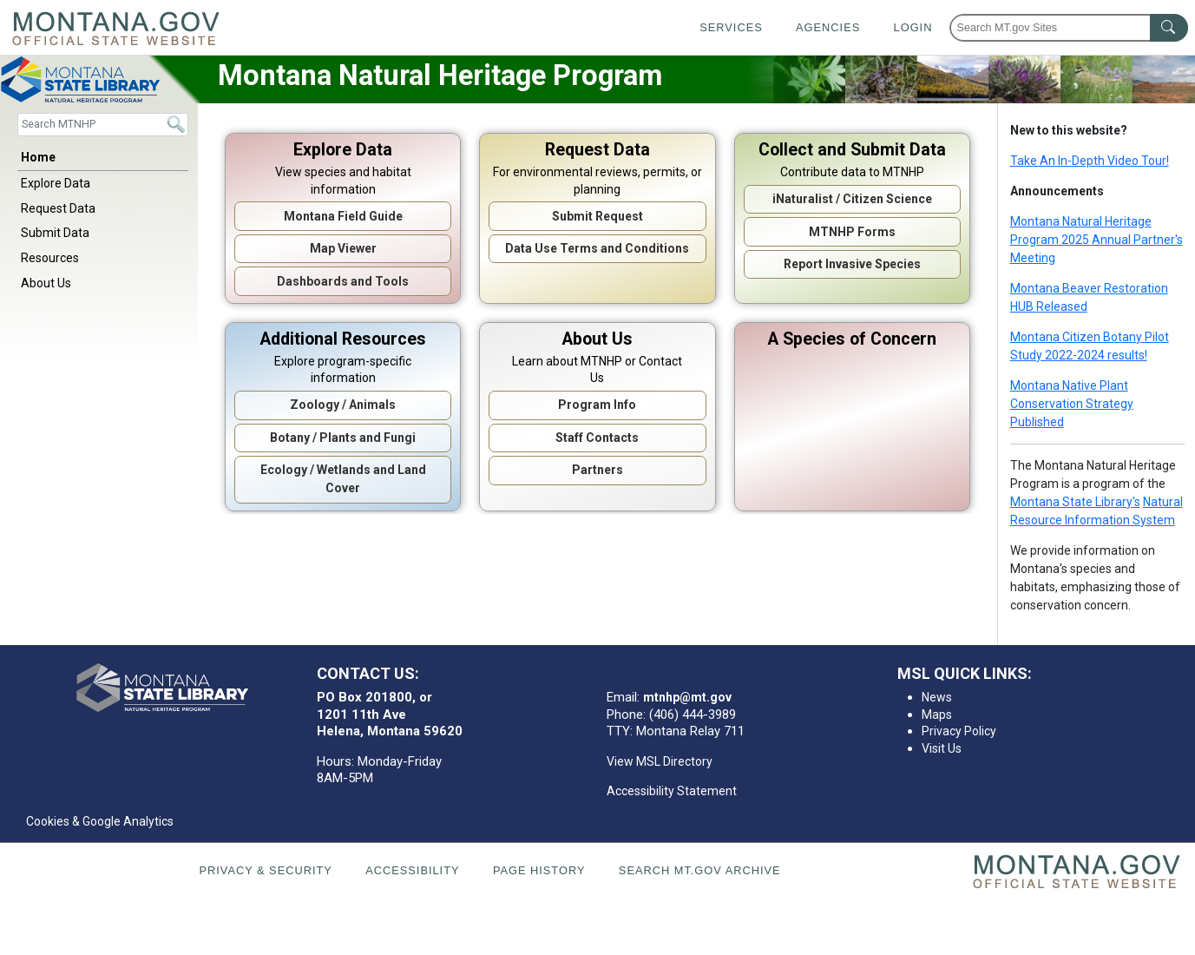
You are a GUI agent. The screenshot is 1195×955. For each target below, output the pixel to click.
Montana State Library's (1075, 502)
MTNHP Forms (852, 232)
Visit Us (942, 748)
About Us (46, 283)
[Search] (102, 124)
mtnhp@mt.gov (687, 697)
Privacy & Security (265, 870)
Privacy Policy (959, 731)
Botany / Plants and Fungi (343, 438)
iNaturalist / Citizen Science (852, 199)
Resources (50, 258)
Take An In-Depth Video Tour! (1089, 161)
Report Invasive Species (852, 264)
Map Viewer (343, 248)
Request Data (58, 208)
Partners (597, 470)
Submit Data (55, 233)
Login (913, 27)
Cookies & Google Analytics (100, 821)
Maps (937, 714)
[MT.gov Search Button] (1169, 28)
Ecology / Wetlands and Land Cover (343, 479)
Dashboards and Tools (343, 281)
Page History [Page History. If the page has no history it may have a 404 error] (539, 870)
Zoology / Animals (343, 405)
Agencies (828, 27)
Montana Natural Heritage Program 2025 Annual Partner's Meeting (1096, 239)
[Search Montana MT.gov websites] (1068, 28)
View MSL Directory (659, 761)
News (937, 697)
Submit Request (597, 216)
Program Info (597, 405)
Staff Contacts (597, 438)
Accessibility (412, 870)
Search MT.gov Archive (700, 870)
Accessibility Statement (672, 791)
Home (38, 157)
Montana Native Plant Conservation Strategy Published (1071, 404)
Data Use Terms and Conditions (597, 248)
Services (730, 27)
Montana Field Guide (343, 216)
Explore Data (55, 183)
